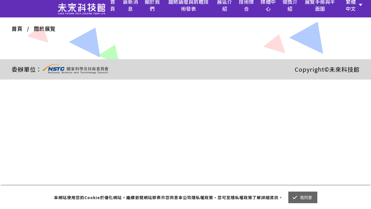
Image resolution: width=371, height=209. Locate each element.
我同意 (306, 197)
